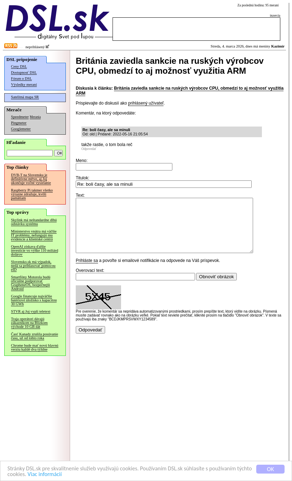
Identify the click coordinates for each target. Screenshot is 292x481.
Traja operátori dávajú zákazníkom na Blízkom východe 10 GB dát (29, 323)
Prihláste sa (87, 271)
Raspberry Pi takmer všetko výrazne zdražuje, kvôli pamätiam (32, 194)
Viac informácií (63, 474)
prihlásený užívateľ (146, 103)
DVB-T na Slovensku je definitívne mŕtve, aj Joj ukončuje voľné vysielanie (31, 179)
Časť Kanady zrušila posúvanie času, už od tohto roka (34, 336)
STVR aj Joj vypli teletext (30, 311)
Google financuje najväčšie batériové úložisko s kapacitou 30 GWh (34, 300)
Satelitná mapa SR (25, 97)
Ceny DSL (19, 66)
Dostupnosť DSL (24, 72)
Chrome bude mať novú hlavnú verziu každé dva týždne (34, 347)
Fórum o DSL (21, 78)
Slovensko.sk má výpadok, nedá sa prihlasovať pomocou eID (33, 266)
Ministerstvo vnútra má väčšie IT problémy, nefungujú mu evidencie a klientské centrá (34, 235)
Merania (35, 117)
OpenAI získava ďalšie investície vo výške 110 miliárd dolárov (34, 250)
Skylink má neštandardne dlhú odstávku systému (34, 222)
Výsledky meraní (24, 84)
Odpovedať (88, 149)
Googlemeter (21, 129)
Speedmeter (20, 117)
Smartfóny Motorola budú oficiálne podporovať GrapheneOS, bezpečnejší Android (30, 283)
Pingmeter (19, 123)
